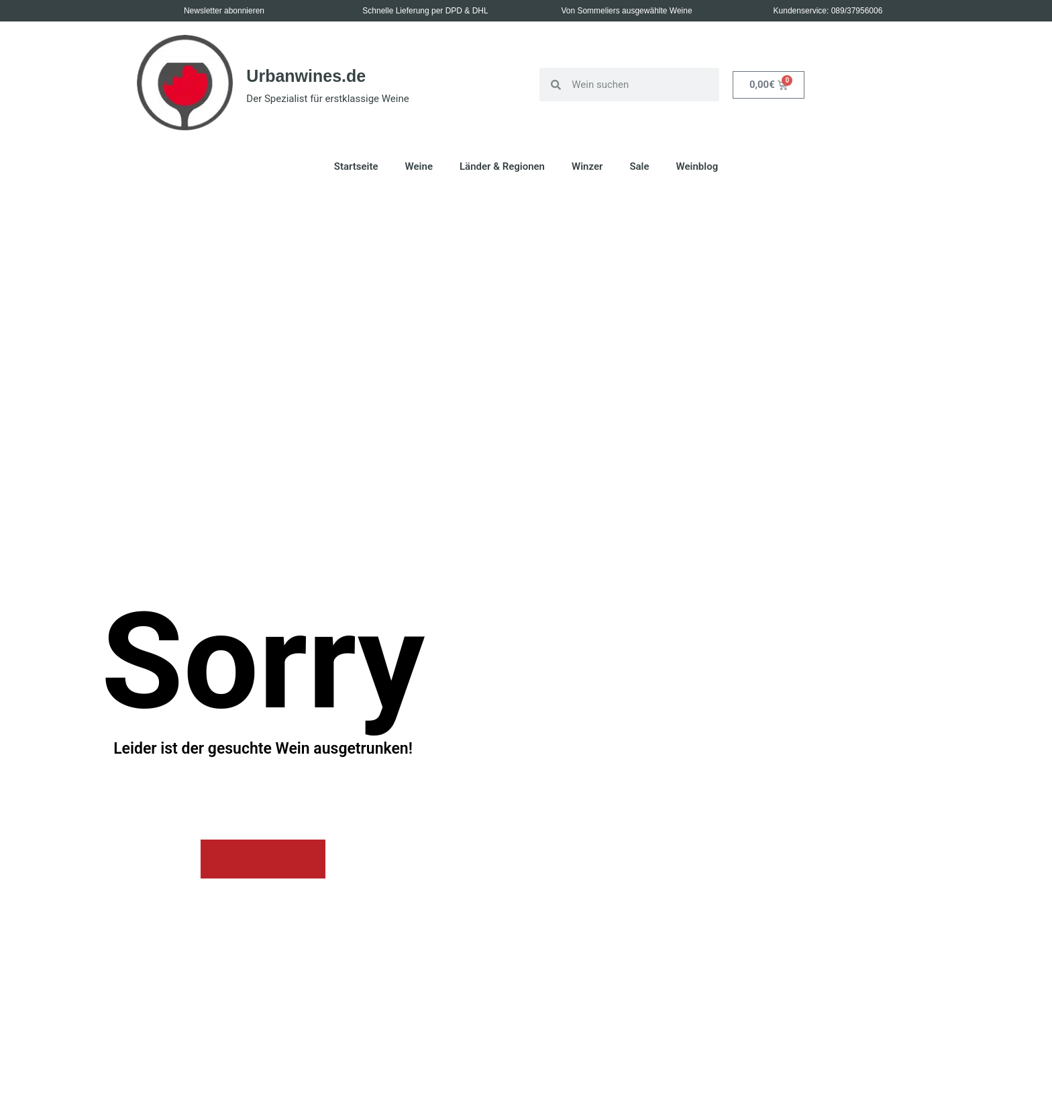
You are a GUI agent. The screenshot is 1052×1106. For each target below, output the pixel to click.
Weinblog (697, 166)
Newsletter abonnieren (224, 10)
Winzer (587, 166)
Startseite (356, 166)
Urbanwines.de (306, 75)
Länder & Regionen (502, 166)
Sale (639, 166)
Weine (419, 166)
